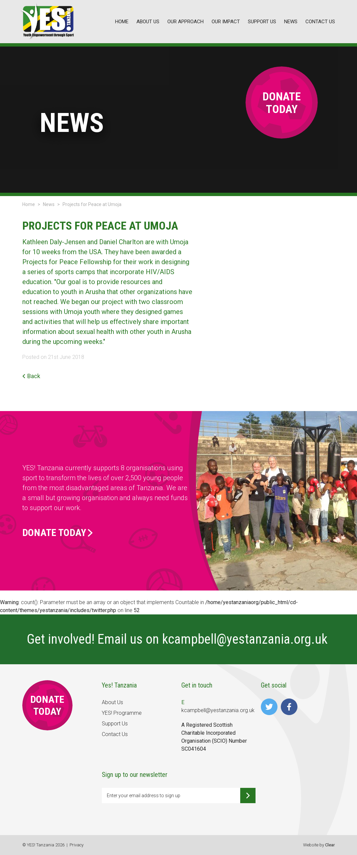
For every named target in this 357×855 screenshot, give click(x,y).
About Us (112, 702)
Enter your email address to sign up (143, 795)
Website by (319, 844)
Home (28, 204)
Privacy (77, 844)
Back (31, 376)
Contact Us (115, 734)
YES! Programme (122, 713)
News (49, 204)
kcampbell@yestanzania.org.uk (246, 639)
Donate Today (57, 533)
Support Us (115, 723)
